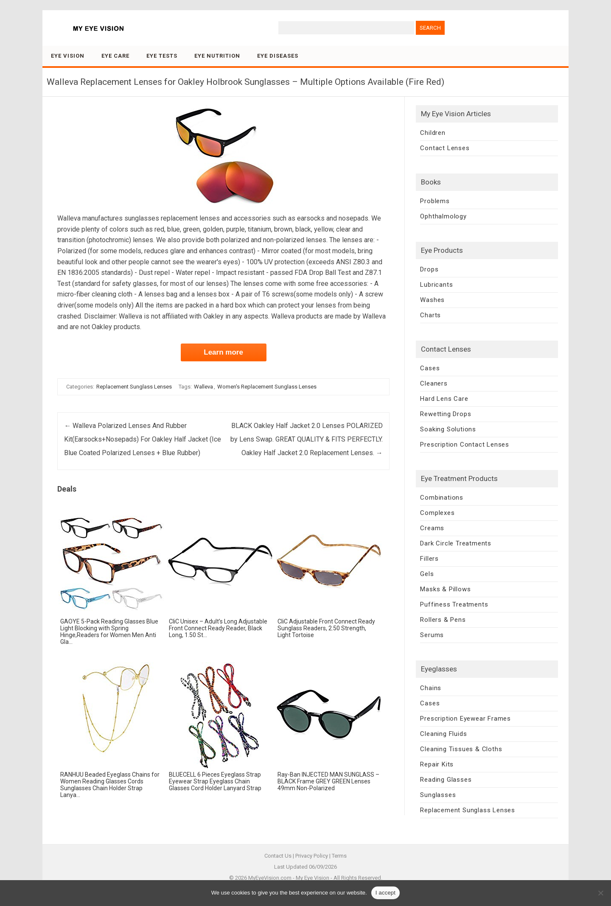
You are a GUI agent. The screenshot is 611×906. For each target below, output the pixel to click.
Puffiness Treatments (454, 604)
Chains (430, 688)
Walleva (203, 386)
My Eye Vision (312, 878)
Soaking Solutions (448, 429)
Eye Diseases (277, 56)
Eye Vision (67, 56)
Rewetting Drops (445, 414)
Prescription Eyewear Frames (465, 718)
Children (432, 133)
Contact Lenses (444, 148)
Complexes (437, 513)
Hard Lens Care (444, 399)
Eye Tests (161, 56)
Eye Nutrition (217, 56)
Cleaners (433, 383)
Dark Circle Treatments (455, 543)
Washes (432, 300)
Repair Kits (437, 764)
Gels (427, 574)
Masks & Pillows (445, 589)
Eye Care (115, 56)
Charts (430, 315)
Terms (339, 856)
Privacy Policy (311, 856)
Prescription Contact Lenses (464, 444)
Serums (432, 635)
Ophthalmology (443, 216)
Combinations (441, 497)
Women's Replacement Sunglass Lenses (267, 386)
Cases (430, 368)
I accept (386, 892)
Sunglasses (438, 795)
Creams (432, 528)
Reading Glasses (445, 779)
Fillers (429, 558)
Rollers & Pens (442, 620)
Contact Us (277, 856)
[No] (600, 893)
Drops (429, 269)
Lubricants (436, 284)
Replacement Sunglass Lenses (134, 386)
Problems (434, 201)
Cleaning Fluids (443, 734)
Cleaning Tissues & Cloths (461, 749)
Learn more (223, 352)
